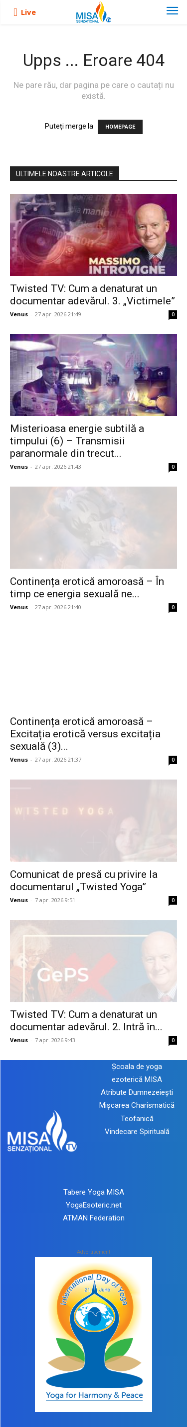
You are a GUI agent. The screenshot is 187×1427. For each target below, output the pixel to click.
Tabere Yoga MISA (93, 1192)
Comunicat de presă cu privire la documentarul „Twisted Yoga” (84, 880)
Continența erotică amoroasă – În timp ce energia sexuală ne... (87, 587)
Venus (19, 314)
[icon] (15, 12)
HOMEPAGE (120, 127)
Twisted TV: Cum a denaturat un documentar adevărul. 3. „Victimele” (92, 295)
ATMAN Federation (94, 1217)
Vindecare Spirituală (137, 1131)
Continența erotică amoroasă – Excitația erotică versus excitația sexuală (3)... (85, 733)
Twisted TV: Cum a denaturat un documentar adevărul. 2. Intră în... (86, 1020)
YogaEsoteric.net (94, 1205)
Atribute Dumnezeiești (137, 1092)
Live (28, 12)
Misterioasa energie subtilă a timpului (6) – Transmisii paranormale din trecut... (77, 441)
